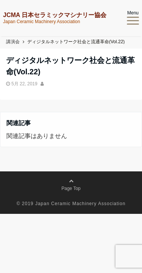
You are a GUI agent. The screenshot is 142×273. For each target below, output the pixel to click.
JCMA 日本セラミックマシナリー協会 (54, 15)
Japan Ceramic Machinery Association (80, 203)
